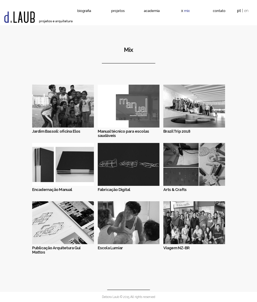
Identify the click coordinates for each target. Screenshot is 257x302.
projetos (118, 11)
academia (152, 11)
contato (219, 11)
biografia (84, 11)
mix (187, 11)
